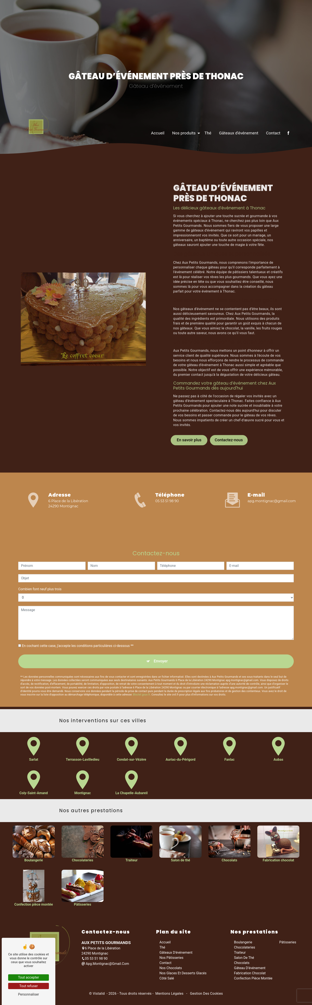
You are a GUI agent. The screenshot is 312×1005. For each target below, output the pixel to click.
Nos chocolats (171, 969)
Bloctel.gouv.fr (141, 676)
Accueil (156, 145)
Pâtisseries (287, 943)
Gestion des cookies (206, 994)
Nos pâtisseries (172, 958)
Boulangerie (243, 943)
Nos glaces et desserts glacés (183, 974)
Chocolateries (244, 948)
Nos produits (182, 145)
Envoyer (161, 642)
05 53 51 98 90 (167, 501)
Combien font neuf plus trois (40, 571)
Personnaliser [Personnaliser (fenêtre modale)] (28, 994)
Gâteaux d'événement (236, 145)
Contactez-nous (228, 421)
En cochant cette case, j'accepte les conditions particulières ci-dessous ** (78, 627)
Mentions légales (169, 994)
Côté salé (167, 979)
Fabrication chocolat (249, 974)
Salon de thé (244, 958)
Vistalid (99, 994)
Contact (271, 145)
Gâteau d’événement (249, 969)
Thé (205, 145)
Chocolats (241, 964)
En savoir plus (189, 421)
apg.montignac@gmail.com (271, 501)
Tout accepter (28, 977)
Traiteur (240, 953)
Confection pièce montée (253, 979)
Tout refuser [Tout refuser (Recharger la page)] (28, 986)
